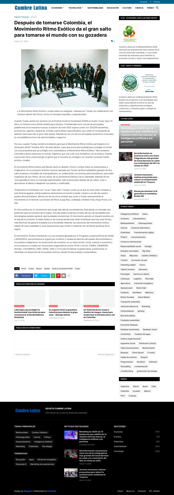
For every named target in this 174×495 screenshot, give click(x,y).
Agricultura (125, 283)
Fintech (124, 237)
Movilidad (137, 292)
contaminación (141, 366)
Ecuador (136, 391)
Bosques (124, 352)
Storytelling (126, 366)
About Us (130, 491)
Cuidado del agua (142, 334)
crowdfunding (127, 371)
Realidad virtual (150, 329)
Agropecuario (127, 288)
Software (153, 362)
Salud (144, 214)
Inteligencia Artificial (129, 214)
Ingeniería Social (128, 343)
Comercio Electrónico (140, 228)
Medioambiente (127, 223)
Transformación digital (144, 232)
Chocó (33, 17)
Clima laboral (138, 352)
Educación (113, 8)
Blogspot (28, 491)
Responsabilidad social (131, 246)
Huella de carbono (129, 357)
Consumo (125, 218)
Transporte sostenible (130, 302)
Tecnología (75, 8)
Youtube (156, 2)
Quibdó (47, 269)
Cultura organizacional (130, 339)
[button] (157, 8)
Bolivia (136, 386)
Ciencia (139, 8)
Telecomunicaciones (130, 348)
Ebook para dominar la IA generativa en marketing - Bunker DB (146, 193)
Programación (127, 362)
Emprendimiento (23, 442)
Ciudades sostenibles (130, 320)
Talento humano (128, 269)
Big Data (146, 251)
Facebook (143, 2)
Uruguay (132, 395)
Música (39, 269)
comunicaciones (138, 237)
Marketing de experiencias (42, 464)
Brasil (145, 386)
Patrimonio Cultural (147, 343)
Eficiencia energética (47, 459)
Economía (57, 8)
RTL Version (154, 491)
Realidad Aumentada (130, 329)
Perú (123, 395)
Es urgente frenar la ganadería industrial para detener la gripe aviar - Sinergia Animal (63, 312)
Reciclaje (149, 278)
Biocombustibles (128, 315)
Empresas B (21, 464)
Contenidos (126, 334)
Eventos (137, 436)
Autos (123, 255)
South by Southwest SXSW (62, 269)
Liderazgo (125, 278)
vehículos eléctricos (129, 306)
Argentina (125, 386)
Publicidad (125, 232)
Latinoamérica (139, 218)
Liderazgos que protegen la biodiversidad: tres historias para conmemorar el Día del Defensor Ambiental (29, 313)
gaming (141, 311)
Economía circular (139, 260)
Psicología (125, 274)
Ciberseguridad (145, 223)
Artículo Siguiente (105, 354)
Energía (148, 246)
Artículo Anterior (23, 354)
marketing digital (128, 265)
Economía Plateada (129, 325)
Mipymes (134, 255)
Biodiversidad (148, 348)
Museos (144, 357)
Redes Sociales (127, 297)
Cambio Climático (149, 255)
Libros (142, 265)
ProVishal (51, 491)
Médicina (149, 292)
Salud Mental (144, 297)
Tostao (77, 269)
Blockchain (141, 288)
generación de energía (147, 371)
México (147, 391)
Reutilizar (141, 362)
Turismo (124, 260)
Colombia (125, 391)
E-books (151, 352)
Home (120, 491)
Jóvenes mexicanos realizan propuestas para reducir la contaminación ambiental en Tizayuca (145, 178)
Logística (137, 278)
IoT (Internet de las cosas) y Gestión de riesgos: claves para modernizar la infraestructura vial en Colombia (99, 313)
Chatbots (125, 292)
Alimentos (143, 269)
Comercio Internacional (131, 242)
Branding (146, 306)
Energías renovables (130, 251)
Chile (153, 386)
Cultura (126, 8)
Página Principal (21, 17)
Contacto (142, 491)
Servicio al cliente (141, 274)
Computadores (127, 311)
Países (150, 8)
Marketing (20, 446)
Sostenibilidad (95, 8)
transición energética (143, 283)
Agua (31, 459)
